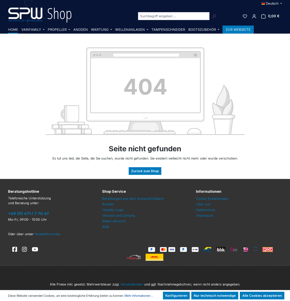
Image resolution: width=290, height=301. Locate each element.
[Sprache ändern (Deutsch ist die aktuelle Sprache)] (272, 3)
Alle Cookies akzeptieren (262, 296)
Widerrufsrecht (113, 221)
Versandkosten (131, 284)
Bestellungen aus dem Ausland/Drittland (132, 199)
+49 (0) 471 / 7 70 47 (28, 213)
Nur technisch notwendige (215, 296)
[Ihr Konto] (254, 16)
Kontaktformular (47, 234)
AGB (105, 227)
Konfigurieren (176, 296)
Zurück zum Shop (145, 171)
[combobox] (173, 16)
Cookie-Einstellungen (212, 199)
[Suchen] (214, 16)
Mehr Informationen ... (139, 295)
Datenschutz (205, 210)
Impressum (204, 215)
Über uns (203, 204)
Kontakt (108, 204)
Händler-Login (113, 210)
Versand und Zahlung (118, 215)
